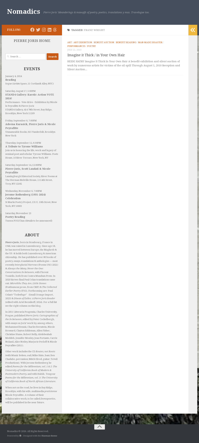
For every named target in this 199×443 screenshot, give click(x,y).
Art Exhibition (83, 42)
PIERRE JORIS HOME (32, 41)
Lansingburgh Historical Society (22, 176)
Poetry (91, 46)
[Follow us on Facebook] (32, 30)
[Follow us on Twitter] (38, 30)
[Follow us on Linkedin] (49, 30)
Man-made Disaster (150, 42)
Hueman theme (49, 436)
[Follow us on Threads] (55, 30)
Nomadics (23, 11)
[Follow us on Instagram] (44, 30)
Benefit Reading (126, 42)
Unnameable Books (16, 132)
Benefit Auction (104, 42)
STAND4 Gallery (14, 109)
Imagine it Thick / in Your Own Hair (96, 55)
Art (69, 42)
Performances (76, 46)
